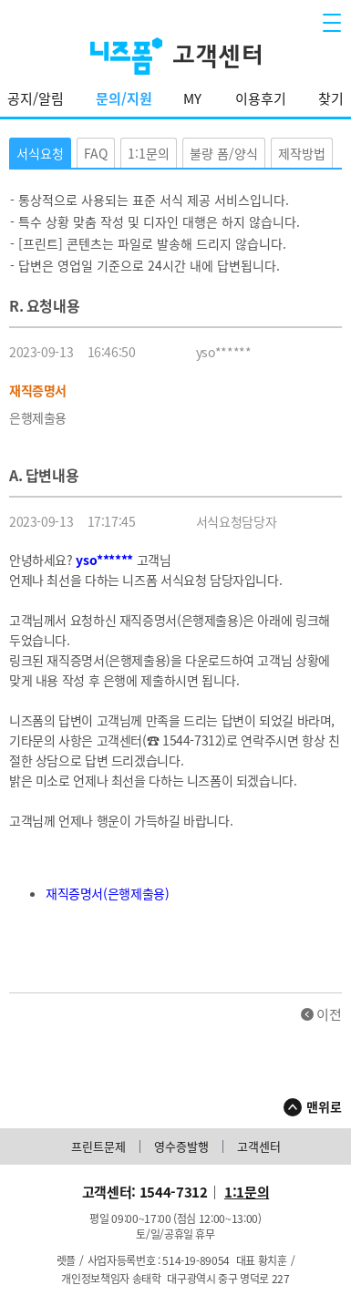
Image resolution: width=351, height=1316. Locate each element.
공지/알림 (35, 98)
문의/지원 (124, 98)
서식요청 (40, 153)
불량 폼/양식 (224, 153)
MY (192, 98)
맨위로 (324, 1106)
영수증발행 (181, 1147)
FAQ (96, 153)
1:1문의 (149, 153)
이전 (329, 1014)
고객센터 (259, 1147)
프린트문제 (98, 1147)
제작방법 (301, 153)
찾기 (331, 98)
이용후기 (260, 98)
